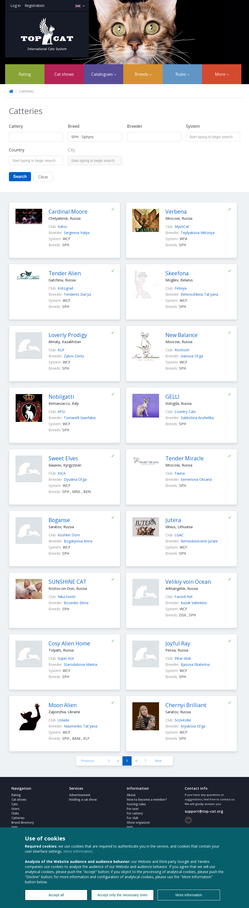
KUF (61, 349)
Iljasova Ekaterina (195, 664)
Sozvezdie (183, 720)
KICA (62, 473)
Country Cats (185, 411)
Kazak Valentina (194, 602)
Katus (62, 226)
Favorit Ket (184, 596)
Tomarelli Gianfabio (80, 417)
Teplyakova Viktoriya (197, 232)
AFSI (61, 411)
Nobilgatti (61, 396)
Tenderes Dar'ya (77, 294)
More (222, 74)
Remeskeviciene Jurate (199, 541)
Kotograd (65, 288)
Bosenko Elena (76, 602)
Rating (25, 74)
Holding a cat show (83, 799)
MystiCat (182, 226)
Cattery (16, 126)
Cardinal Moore (68, 211)
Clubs (15, 813)
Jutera (173, 520)
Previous (87, 761)
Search (20, 176)
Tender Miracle (184, 458)
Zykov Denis (74, 356)
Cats (14, 804)
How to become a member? (147, 799)
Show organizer (138, 822)
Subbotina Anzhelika (197, 417)
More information (77, 851)
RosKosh (182, 349)
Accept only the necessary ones (122, 895)
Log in (15, 5)
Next (158, 761)
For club (132, 818)
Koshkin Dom (69, 535)
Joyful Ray (177, 643)
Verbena (176, 211)
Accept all (56, 895)
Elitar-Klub (183, 658)
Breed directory (22, 822)
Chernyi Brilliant (186, 705)
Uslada (63, 720)
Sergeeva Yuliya (76, 232)
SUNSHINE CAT (67, 581)
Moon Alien (63, 705)
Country (16, 150)
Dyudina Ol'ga (75, 479)
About (131, 795)
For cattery (135, 813)
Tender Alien (65, 273)
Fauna (180, 473)
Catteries (18, 818)
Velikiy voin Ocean (188, 581)
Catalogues (103, 74)
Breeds (143, 74)
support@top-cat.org (204, 811)
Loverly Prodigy (68, 335)
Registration (34, 5)
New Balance (181, 335)
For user (133, 809)
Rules (182, 74)
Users (15, 809)
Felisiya (180, 288)
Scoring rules (136, 804)
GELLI (172, 396)
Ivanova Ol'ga (192, 356)
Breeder (135, 126)
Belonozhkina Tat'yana (199, 294)
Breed (73, 126)
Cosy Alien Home (69, 643)
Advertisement (79, 795)
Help (14, 827)
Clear (43, 177)
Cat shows (64, 74)
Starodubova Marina (80, 664)
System (193, 126)
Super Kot (66, 658)
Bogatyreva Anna (78, 541)
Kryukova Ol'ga (193, 726)
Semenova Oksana (196, 479)
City (71, 150)
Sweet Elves (63, 458)
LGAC (179, 535)
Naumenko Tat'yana (80, 726)
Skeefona (177, 273)
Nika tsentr (67, 596)
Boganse (59, 520)
